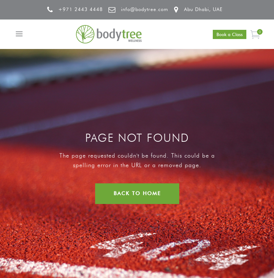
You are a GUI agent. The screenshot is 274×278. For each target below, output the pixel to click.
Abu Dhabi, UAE (203, 9)
